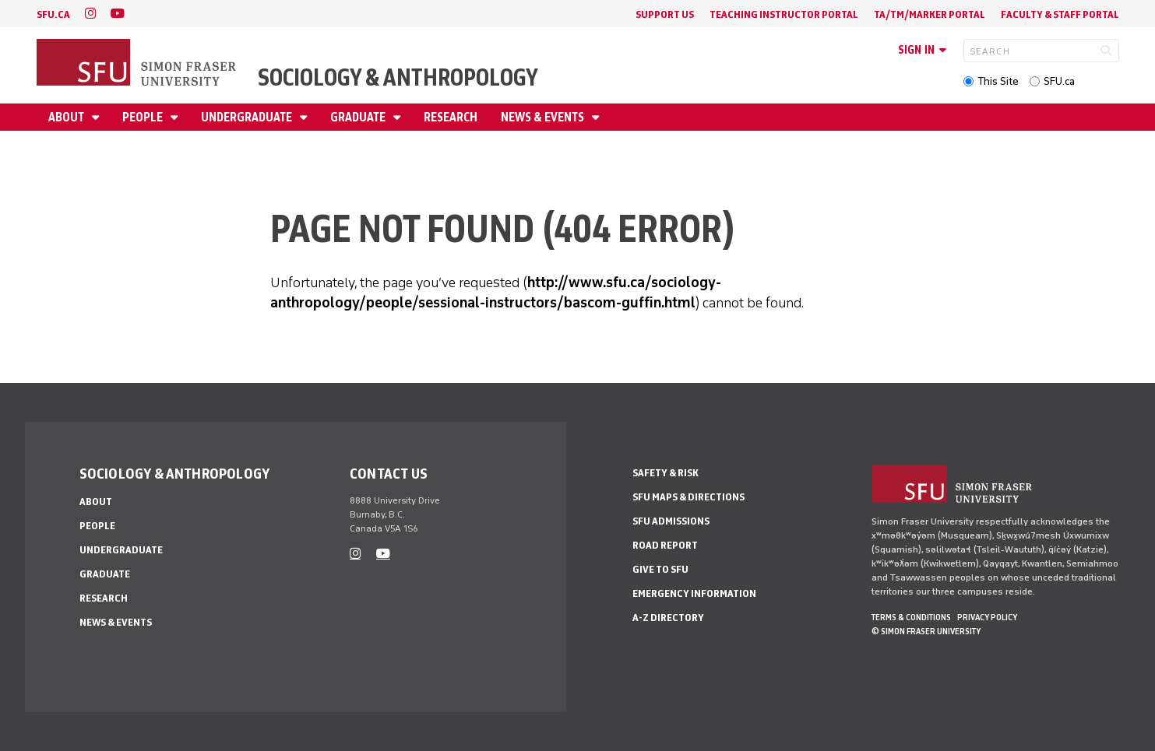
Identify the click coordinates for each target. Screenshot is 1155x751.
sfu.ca (53, 14)
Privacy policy (987, 617)
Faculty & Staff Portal (1060, 14)
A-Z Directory (668, 617)
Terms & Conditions (911, 617)
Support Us (665, 14)
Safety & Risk (665, 472)
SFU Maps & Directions (688, 497)
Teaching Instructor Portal (784, 14)
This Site (998, 81)
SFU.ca (1059, 81)
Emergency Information (694, 593)
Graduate (359, 117)
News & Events (543, 117)
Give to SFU (660, 569)
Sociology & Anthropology (398, 77)
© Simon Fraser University (926, 631)
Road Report (665, 545)
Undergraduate (247, 117)
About (67, 117)
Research (450, 117)
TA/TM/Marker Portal (929, 14)
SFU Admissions (671, 521)
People (143, 117)
